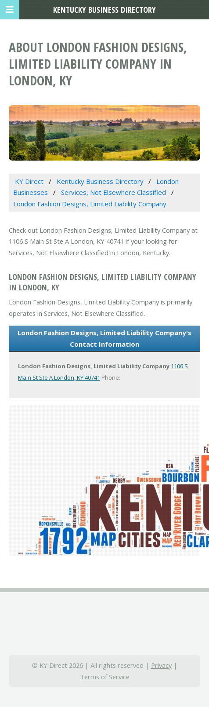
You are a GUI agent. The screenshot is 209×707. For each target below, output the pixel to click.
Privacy (161, 665)
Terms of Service (105, 676)
